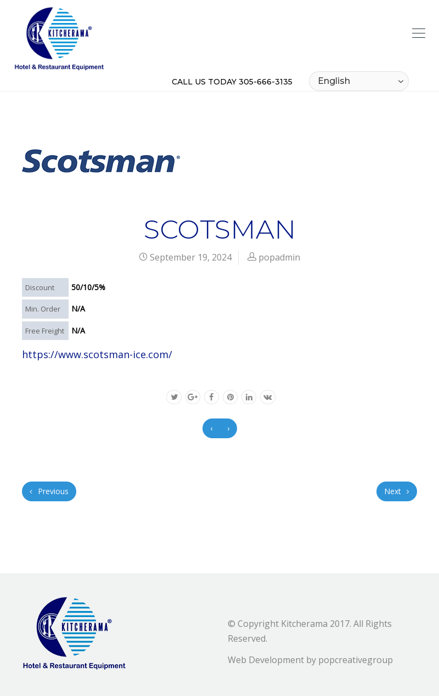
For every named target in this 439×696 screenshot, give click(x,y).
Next (396, 491)
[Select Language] (359, 81)
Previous (49, 491)
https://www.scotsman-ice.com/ (97, 354)
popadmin (279, 257)
